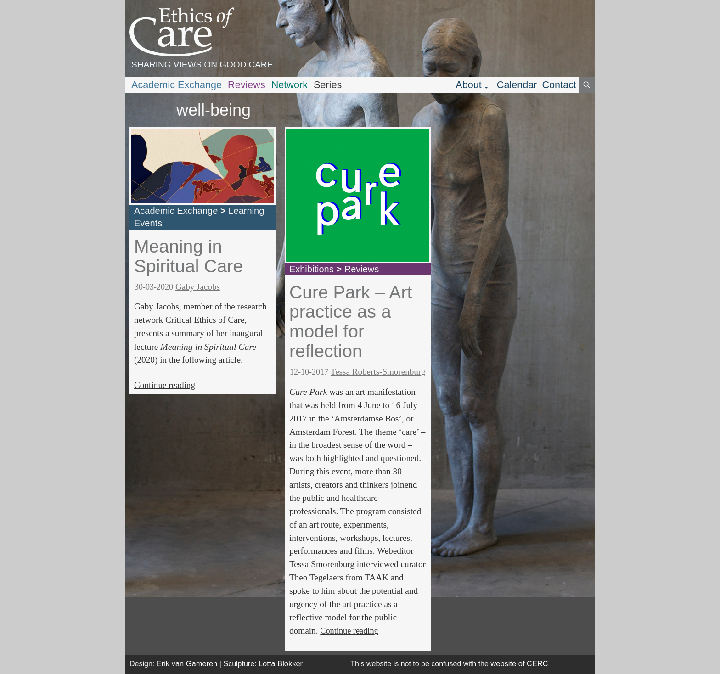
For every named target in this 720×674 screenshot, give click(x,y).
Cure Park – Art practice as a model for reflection (350, 321)
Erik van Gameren (187, 663)
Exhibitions (311, 269)
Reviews (246, 84)
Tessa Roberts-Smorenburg (378, 371)
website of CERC (519, 663)
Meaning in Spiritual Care (188, 256)
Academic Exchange (176, 84)
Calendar (517, 84)
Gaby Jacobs (197, 287)
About (469, 84)
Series (328, 84)
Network (289, 84)
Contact (559, 84)
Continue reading (164, 385)
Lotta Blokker (281, 663)
